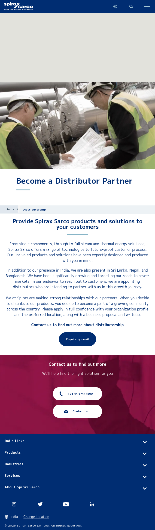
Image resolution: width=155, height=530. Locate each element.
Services (12, 475)
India (10, 209)
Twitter (40, 504)
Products (13, 452)
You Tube (66, 504)
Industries (14, 464)
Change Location (36, 517)
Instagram (14, 504)
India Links (15, 441)
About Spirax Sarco (22, 487)
